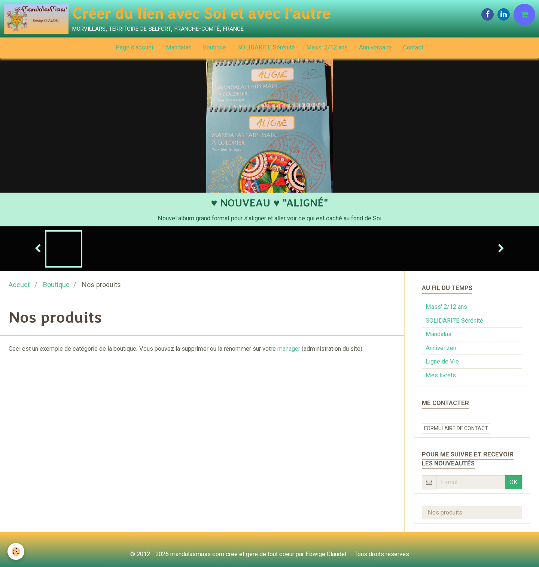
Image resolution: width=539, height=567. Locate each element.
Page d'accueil (135, 47)
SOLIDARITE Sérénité (266, 47)
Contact (413, 47)
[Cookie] (15, 551)
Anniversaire (375, 47)
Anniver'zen (441, 348)
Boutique (214, 47)
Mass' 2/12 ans (327, 47)
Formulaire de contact (456, 428)
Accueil (20, 285)
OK (513, 482)
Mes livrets (441, 375)
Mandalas (179, 47)
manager (288, 348)
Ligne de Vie (442, 361)
